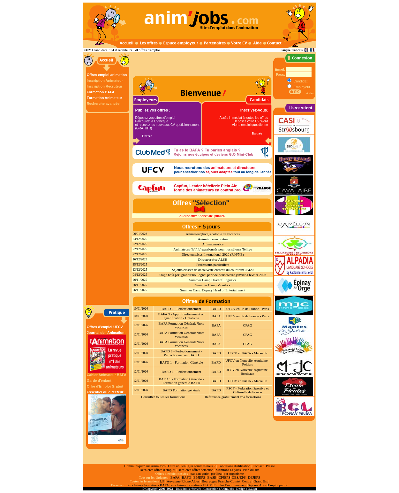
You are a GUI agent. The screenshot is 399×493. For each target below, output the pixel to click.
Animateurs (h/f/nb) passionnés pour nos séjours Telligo (212, 249)
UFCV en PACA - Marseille (247, 353)
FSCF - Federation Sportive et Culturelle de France (247, 390)
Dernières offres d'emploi (157, 470)
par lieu (216, 473)
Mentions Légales (228, 470)
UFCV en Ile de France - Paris (247, 309)
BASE (211, 477)
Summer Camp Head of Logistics (212, 280)
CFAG (247, 325)
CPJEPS (224, 477)
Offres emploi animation (107, 75)
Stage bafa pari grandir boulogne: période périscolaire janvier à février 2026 (212, 275)
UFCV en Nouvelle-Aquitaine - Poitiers (247, 362)
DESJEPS (239, 477)
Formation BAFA (101, 92)
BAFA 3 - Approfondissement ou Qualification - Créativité (181, 316)
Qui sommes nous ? (201, 466)
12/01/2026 (140, 325)
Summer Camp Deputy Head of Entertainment (212, 290)
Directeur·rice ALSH (213, 259)
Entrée (147, 136)
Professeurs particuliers (212, 264)
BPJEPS (199, 477)
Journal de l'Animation (107, 352)
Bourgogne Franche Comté (221, 481)
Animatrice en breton (213, 239)
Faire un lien (177, 466)
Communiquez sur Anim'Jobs (145, 466)
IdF (162, 481)
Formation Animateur (104, 98)
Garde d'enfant (99, 380)
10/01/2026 (140, 308)
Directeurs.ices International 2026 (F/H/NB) (213, 254)
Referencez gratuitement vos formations (233, 397)
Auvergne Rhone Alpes (183, 481)
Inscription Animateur (105, 80)
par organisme (234, 473)
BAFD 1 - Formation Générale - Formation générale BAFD (181, 381)
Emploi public (278, 485)
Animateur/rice (212, 244)
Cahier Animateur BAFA (106, 375)
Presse (270, 466)
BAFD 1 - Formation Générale (181, 362)
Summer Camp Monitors (212, 285)
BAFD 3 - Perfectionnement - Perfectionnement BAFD (181, 353)
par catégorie (200, 473)
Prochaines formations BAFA (148, 485)
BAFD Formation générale (181, 390)
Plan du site (251, 470)
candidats (100, 50)
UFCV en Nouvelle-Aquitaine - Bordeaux (247, 371)
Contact (258, 466)
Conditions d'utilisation (234, 466)
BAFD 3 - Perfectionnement (181, 309)
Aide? (310, 93)
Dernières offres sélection (195, 470)
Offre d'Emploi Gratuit (105, 386)
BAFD (216, 309)
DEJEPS (254, 477)
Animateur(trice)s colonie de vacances (213, 234)
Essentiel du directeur (107, 417)
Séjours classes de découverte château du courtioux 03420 (213, 270)
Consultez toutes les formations (163, 397)
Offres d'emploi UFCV (105, 327)
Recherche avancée (103, 103)
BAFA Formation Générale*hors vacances (181, 325)
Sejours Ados (257, 485)
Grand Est (260, 481)
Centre (246, 481)
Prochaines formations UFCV (191, 485)
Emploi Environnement (230, 485)
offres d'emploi (149, 50)
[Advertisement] (108, 209)
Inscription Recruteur (104, 86)
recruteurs (125, 50)
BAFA (216, 316)
